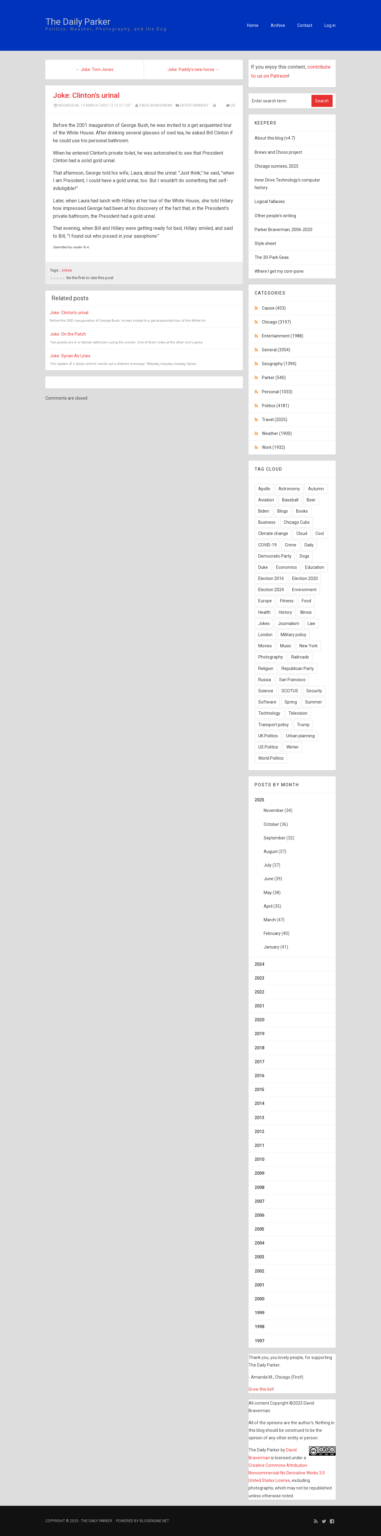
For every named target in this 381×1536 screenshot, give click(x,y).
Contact (304, 25)
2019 (259, 1033)
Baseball (290, 500)
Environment (304, 589)
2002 (259, 1271)
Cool (319, 533)
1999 (259, 1312)
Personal (277, 391)
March (270, 919)
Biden (263, 511)
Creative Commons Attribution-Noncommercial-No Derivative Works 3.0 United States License (287, 1473)
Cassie (274, 308)
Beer (311, 500)
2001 (259, 1285)
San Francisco (292, 679)
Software (267, 702)
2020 (259, 1019)
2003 (259, 1256)
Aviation (266, 500)
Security (314, 690)
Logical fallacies (270, 201)
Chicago (276, 322)
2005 (259, 1229)
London (265, 634)
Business (266, 522)
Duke (263, 567)
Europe (265, 600)
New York (308, 645)
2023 (259, 978)
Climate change (273, 533)
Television (298, 713)
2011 (259, 1145)
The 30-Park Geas (272, 257)
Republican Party (298, 668)
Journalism (288, 623)
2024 (259, 964)
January (271, 947)
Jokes (66, 270)
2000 (259, 1298)
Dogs (304, 556)
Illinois (306, 612)
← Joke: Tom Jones (94, 69)
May (268, 892)
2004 (259, 1243)
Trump (303, 724)
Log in (330, 25)
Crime (290, 545)
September (274, 838)
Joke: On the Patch (68, 334)
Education (314, 567)
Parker (274, 377)
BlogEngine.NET (154, 1521)
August (271, 851)
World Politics (271, 758)
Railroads (300, 657)
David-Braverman (155, 105)
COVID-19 (267, 545)
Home (253, 25)
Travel (274, 419)
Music (285, 645)
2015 (259, 1089)
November (274, 810)
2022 (259, 992)
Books (302, 511)
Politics (275, 405)
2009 (259, 1173)
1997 (259, 1340)
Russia (264, 679)
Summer (313, 702)
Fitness (287, 600)
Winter (292, 747)
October (271, 824)
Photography (270, 657)
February (272, 933)
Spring (291, 702)
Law (311, 623)
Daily (309, 545)
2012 (259, 1131)
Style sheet (265, 243)
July (268, 865)
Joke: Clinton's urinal (86, 95)
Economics (286, 567)
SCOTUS (290, 690)
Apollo (264, 488)
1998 (259, 1326)
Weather (277, 433)
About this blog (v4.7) (275, 138)
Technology (269, 713)
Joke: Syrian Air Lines (70, 355)
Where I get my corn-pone (279, 271)
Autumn (316, 488)
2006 (259, 1215)
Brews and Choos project (278, 152)
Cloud (301, 533)
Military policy (293, 634)
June (268, 878)
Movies (265, 645)
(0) (230, 105)
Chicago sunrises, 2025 (276, 166)
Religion (265, 668)
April (268, 906)
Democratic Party (274, 556)
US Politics (268, 747)
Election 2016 (271, 578)
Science (265, 690)
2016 (259, 1075)
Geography (279, 363)
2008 (259, 1187)
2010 (259, 1159)
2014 (259, 1103)
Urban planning (300, 735)
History (285, 612)
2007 (259, 1201)
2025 (292, 875)
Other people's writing (275, 215)
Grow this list (261, 1389)
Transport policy (273, 724)
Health (264, 612)
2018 (259, 1047)
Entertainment (194, 105)
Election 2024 (271, 589)
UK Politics (268, 735)
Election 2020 (305, 578)
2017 (259, 1061)
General (276, 349)
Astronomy (289, 488)
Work (273, 447)
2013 (259, 1117)
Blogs (282, 511)
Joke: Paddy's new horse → (194, 69)
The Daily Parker (77, 21)
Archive (278, 25)
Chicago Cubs (297, 522)
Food (306, 600)
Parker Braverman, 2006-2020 (283, 229)
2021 (259, 1005)
